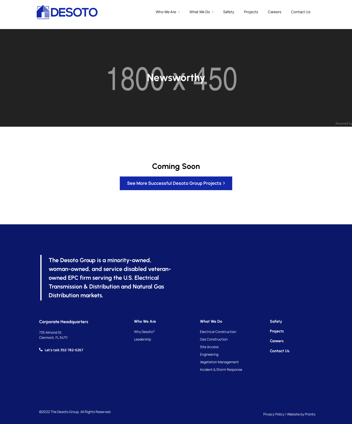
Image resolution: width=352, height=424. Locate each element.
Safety (228, 11)
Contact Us (300, 11)
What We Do (201, 12)
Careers (274, 11)
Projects (251, 11)
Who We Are (168, 12)
